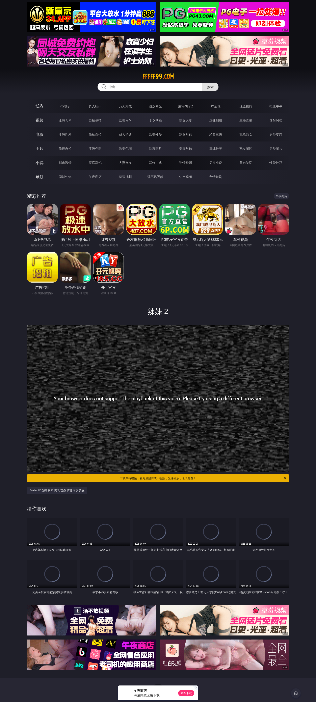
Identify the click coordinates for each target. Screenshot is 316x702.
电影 (39, 134)
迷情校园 (185, 162)
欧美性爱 (155, 134)
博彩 (39, 106)
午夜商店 (95, 177)
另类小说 (215, 162)
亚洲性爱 (65, 134)
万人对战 (125, 106)
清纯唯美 (215, 148)
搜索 (210, 87)
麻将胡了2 (185, 106)
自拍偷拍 (95, 120)
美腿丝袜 (185, 148)
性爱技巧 (275, 162)
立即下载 (186, 693)
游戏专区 (155, 106)
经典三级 (215, 134)
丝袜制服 (215, 120)
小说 (39, 162)
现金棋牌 (245, 106)
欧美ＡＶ (125, 120)
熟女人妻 (185, 120)
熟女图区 (245, 148)
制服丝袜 (185, 134)
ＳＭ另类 (275, 120)
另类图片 (275, 148)
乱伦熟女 (245, 134)
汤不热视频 (155, 177)
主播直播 (245, 120)
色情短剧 (215, 177)
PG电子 (65, 106)
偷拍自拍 (95, 134)
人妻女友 (125, 162)
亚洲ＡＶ (65, 120)
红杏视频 (185, 177)
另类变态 (275, 134)
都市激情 (65, 162)
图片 (39, 148)
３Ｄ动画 (155, 120)
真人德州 (95, 106)
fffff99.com (158, 77)
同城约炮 (65, 177)
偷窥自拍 (65, 148)
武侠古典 (155, 162)
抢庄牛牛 (275, 106)
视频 (39, 120)
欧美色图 (125, 148)
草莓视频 (125, 177)
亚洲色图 (95, 148)
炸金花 (215, 106)
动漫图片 (155, 148)
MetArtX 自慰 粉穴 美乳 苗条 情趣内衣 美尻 (57, 490)
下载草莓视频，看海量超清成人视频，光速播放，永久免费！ (203, 478)
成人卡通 (125, 134)
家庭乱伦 (95, 162)
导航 (39, 176)
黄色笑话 (245, 162)
